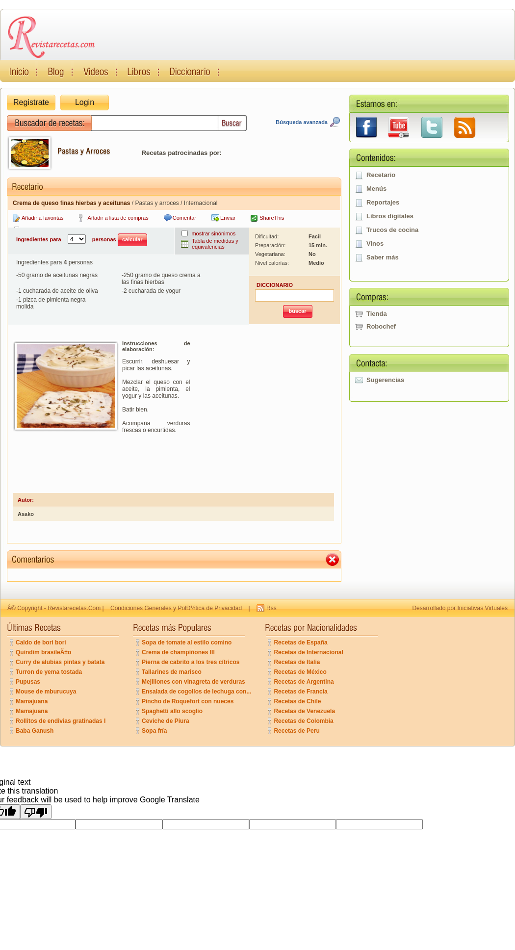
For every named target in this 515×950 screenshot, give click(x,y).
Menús (376, 188)
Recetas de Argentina (304, 681)
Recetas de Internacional (308, 652)
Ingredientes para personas (81, 239)
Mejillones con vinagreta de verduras (193, 681)
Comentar (184, 218)
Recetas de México (300, 671)
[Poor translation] (36, 811)
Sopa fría (154, 730)
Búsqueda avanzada (302, 122)
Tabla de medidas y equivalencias (215, 244)
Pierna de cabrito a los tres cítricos (190, 662)
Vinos (375, 243)
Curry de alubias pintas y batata (60, 662)
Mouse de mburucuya (46, 691)
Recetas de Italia (297, 662)
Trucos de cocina (392, 229)
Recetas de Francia (300, 691)
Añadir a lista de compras (118, 218)
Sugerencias (385, 380)
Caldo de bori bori (41, 642)
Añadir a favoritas (43, 218)
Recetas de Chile (297, 701)
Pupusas (28, 681)
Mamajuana (32, 701)
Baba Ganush (34, 730)
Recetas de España (300, 642)
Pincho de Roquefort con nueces (187, 701)
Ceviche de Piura (165, 721)
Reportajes (382, 202)
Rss (271, 608)
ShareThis (271, 218)
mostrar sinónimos (213, 233)
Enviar (227, 218)
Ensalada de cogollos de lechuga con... (196, 691)
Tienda (376, 313)
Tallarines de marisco (172, 671)
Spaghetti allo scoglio (172, 711)
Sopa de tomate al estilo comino (187, 642)
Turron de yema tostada (49, 671)
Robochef (381, 326)
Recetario (380, 175)
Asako (26, 514)
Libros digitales (389, 216)
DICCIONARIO (275, 285)
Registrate (31, 102)
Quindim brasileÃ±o (43, 652)
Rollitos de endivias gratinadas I (60, 721)
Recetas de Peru (296, 730)
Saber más (382, 257)
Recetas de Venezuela (304, 711)
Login (84, 102)
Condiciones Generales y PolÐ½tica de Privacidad (176, 608)
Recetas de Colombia (303, 721)
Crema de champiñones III (178, 652)
